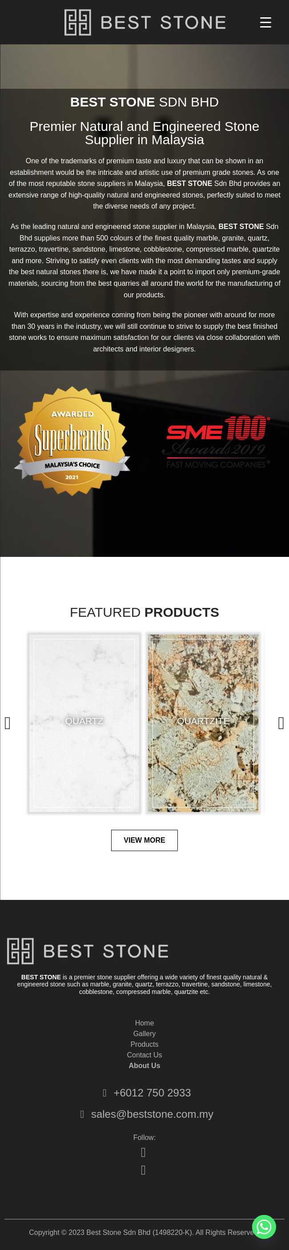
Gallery (144, 1033)
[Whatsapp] (264, 1227)
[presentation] (7, 723)
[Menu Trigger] (266, 22)
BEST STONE (112, 102)
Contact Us (144, 1055)
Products (181, 612)
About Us (144, 1065)
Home (144, 1023)
